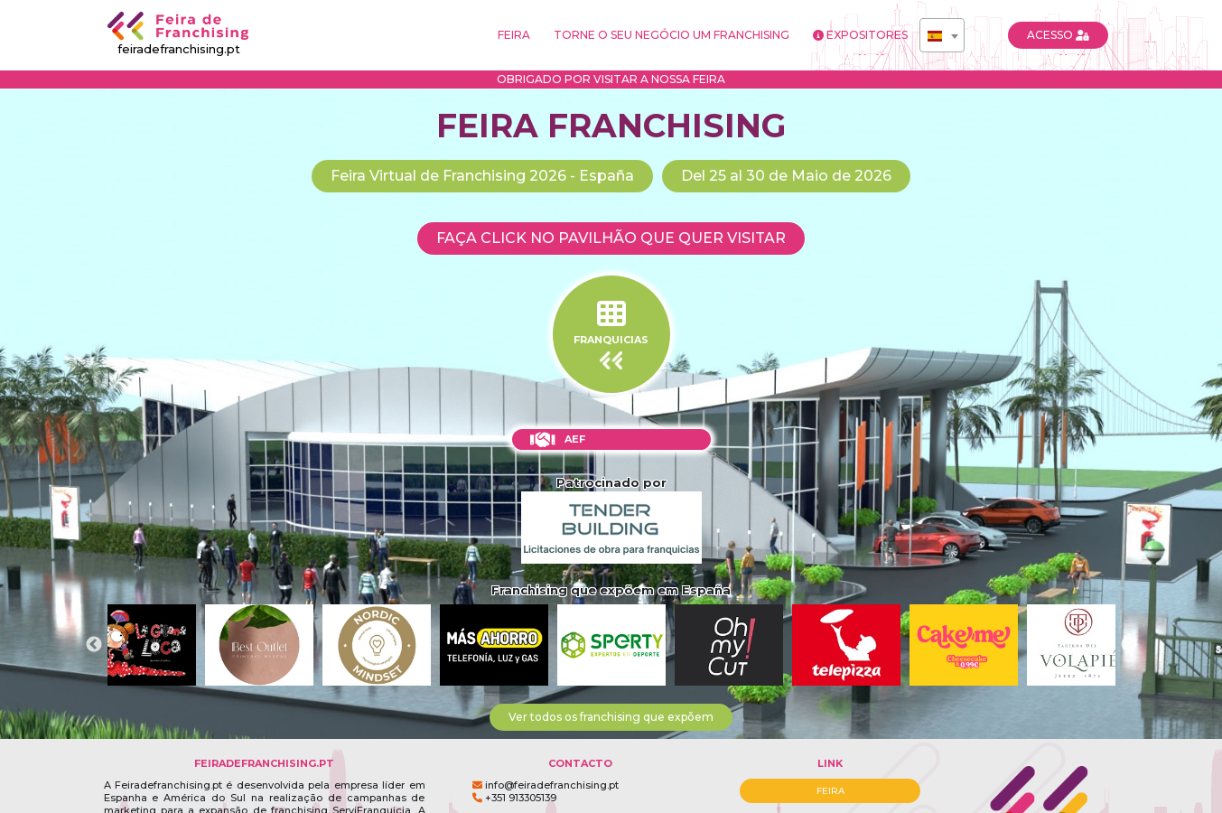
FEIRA (514, 35)
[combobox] (942, 35)
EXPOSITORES (860, 35)
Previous (94, 645)
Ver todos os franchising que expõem (611, 717)
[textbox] (942, 36)
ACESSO (1058, 35)
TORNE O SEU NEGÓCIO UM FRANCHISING (671, 35)
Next (1129, 645)
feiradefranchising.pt (178, 34)
